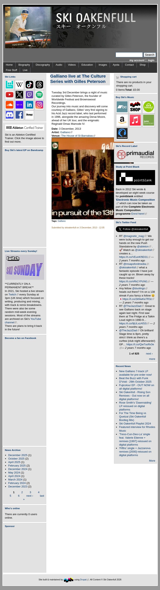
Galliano (66, 132)
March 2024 (15, 479)
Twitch (14, 294)
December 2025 (17, 455)
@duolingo (139, 288)
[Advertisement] (25, 550)
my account (137, 60)
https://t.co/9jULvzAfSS (134, 323)
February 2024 (17, 483)
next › (29, 495)
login (151, 60)
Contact (129, 64)
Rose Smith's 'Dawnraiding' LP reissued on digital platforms (135, 406)
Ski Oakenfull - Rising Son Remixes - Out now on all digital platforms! (134, 396)
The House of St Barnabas (78, 135)
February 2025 (17, 465)
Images (103, 64)
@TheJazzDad (133, 306)
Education (87, 64)
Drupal (84, 580)
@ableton (144, 246)
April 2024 (14, 476)
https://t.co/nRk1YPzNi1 (134, 281)
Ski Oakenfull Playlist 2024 (135, 423)
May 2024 (14, 472)
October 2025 (16, 458)
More (152, 460)
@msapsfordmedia (135, 263)
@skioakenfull (144, 250)
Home (9, 64)
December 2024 (17, 469)
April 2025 (14, 462)
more (152, 358)
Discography (43, 64)
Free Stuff (11, 70)
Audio (59, 64)
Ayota (116, 64)
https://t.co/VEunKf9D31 (134, 256)
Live (25, 70)
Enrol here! (139, 213)
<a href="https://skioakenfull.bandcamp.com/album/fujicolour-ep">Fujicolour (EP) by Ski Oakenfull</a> (23, 199)
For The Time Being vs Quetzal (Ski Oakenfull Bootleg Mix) (132, 417)
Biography (24, 64)
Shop (143, 64)
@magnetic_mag (134, 236)
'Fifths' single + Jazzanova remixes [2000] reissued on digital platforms (135, 452)
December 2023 (17, 486)
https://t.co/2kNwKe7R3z (138, 299)
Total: (128, 89)
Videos (72, 64)
